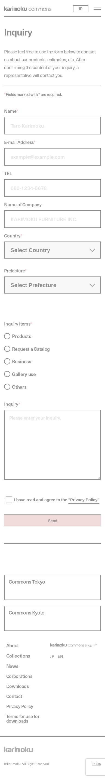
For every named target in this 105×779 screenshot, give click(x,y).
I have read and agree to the (56, 500)
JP (52, 656)
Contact (14, 696)
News (12, 666)
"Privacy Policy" (83, 499)
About (12, 645)
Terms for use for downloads (22, 718)
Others (19, 387)
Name (11, 111)
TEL (8, 173)
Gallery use (24, 374)
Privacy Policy (19, 706)
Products (21, 336)
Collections (18, 656)
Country (13, 236)
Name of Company (22, 204)
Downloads (17, 686)
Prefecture (15, 271)
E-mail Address (19, 142)
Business (21, 361)
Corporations (19, 676)
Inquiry (12, 404)
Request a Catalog (31, 349)
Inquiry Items (18, 324)
